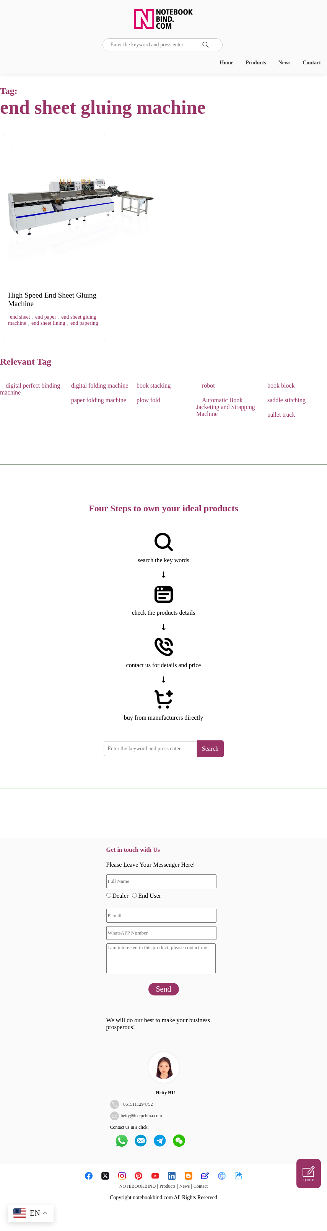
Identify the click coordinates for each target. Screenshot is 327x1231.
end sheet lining (48, 323)
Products (256, 62)
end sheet (20, 317)
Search (210, 748)
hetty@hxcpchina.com (141, 1115)
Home (226, 62)
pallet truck (281, 414)
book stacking (154, 385)
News (284, 62)
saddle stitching (286, 400)
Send (163, 989)
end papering (84, 323)
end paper (45, 317)
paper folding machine (98, 400)
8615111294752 (138, 1104)
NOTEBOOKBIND (137, 1186)
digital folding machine (99, 385)
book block (281, 385)
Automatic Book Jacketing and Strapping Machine (225, 407)
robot (208, 385)
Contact (312, 62)
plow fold (148, 400)
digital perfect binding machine (30, 389)
